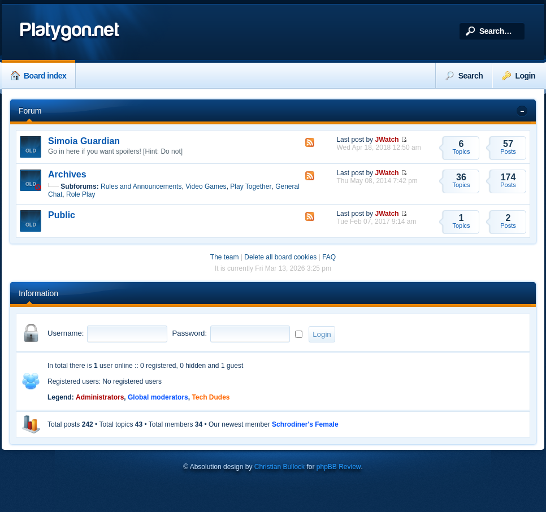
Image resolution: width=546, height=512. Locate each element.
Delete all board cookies (280, 257)
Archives (67, 174)
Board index (38, 75)
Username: (65, 333)
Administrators (100, 397)
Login (518, 75)
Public (61, 215)
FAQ (329, 257)
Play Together (250, 186)
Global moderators (158, 397)
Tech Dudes (210, 397)
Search (464, 75)
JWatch (386, 140)
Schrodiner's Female (305, 424)
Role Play (80, 194)
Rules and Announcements (141, 186)
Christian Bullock (279, 467)
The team (224, 257)
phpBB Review (339, 467)
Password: (189, 333)
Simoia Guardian (84, 141)
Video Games (206, 186)
